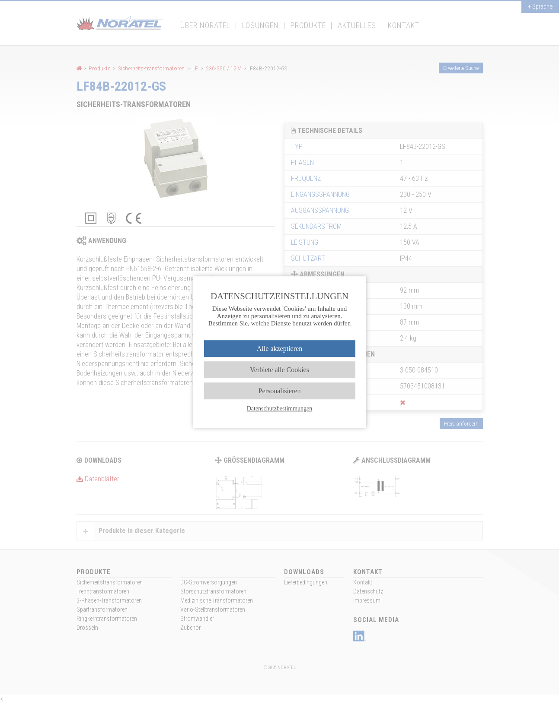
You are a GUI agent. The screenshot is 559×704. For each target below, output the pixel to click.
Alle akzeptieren (279, 348)
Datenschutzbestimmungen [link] (280, 408)
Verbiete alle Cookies (279, 369)
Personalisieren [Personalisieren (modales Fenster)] (280, 391)
